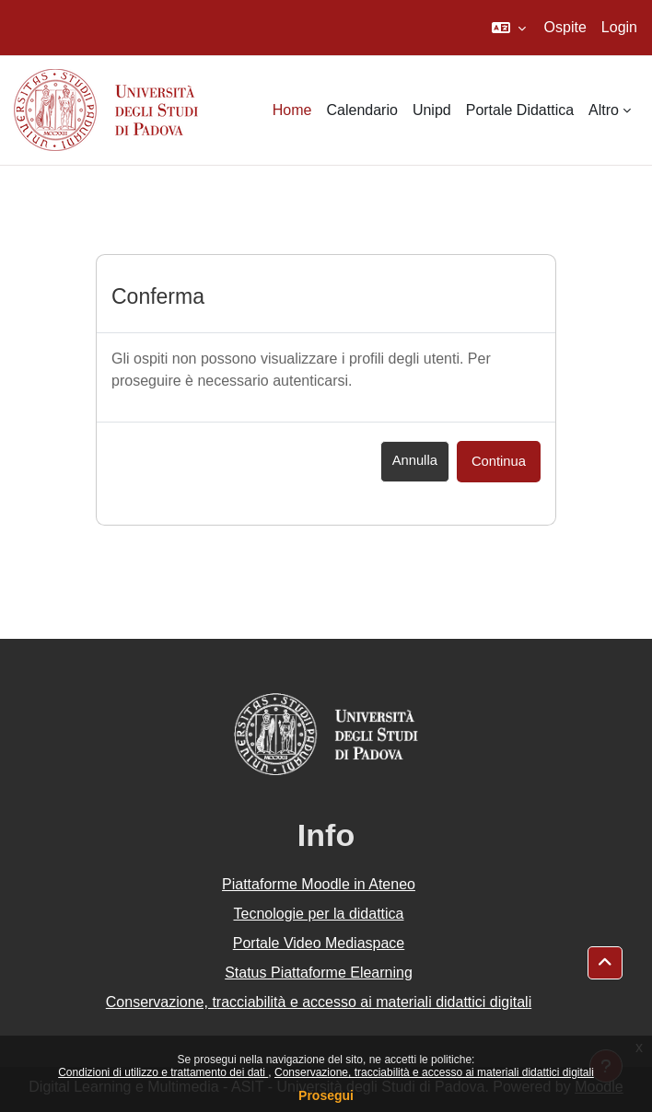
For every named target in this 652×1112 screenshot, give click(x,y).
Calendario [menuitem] (362, 110)
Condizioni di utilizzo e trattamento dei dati (163, 1072)
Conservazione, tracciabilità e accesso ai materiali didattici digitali (434, 1072)
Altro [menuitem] (603, 110)
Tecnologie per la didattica (318, 913)
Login (619, 27)
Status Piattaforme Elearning (319, 972)
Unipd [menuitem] (432, 110)
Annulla (414, 460)
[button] (509, 27)
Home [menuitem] (292, 110)
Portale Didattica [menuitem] (520, 110)
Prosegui (326, 1095)
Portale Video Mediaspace (319, 943)
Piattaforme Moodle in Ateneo (318, 884)
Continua (499, 461)
